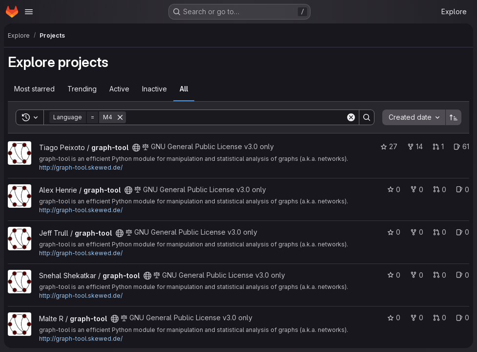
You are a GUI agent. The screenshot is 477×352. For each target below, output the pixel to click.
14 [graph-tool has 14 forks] (415, 146)
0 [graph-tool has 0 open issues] (462, 189)
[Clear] (351, 117)
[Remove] (120, 117)
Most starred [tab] (34, 89)
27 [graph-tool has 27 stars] (388, 146)
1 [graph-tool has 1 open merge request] (438, 146)
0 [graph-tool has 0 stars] (393, 189)
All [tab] (184, 89)
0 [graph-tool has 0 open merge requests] (439, 189)
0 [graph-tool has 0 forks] (416, 189)
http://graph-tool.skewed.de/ (81, 167)
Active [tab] (119, 89)
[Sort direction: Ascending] (453, 117)
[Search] (236, 117)
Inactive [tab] (154, 89)
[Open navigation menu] (29, 12)
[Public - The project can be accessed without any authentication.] (136, 148)
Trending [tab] (82, 89)
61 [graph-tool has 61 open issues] (461, 146)
